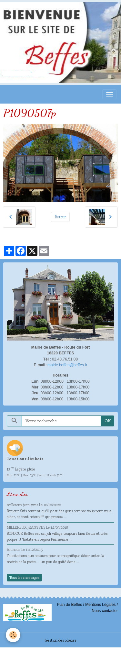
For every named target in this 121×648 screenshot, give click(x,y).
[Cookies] (13, 635)
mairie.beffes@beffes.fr (67, 365)
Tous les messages (24, 577)
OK (108, 421)
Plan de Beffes (69, 604)
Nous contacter (105, 610)
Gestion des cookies (60, 640)
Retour (60, 216)
